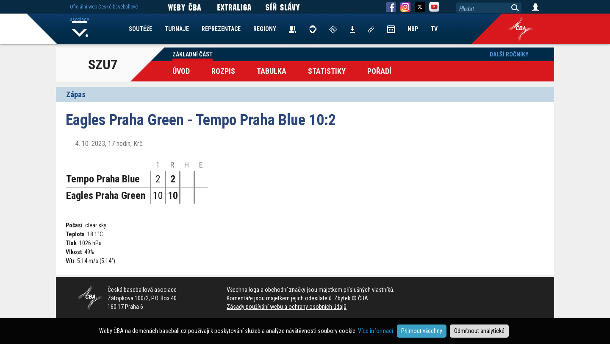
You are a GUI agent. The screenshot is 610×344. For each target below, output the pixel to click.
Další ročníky (509, 54)
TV (434, 28)
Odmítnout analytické (479, 330)
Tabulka (271, 71)
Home (80, 28)
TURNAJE (177, 28)
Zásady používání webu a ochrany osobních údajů (287, 306)
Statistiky (327, 71)
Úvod (181, 71)
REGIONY (264, 28)
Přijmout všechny (421, 330)
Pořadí (379, 71)
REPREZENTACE (221, 28)
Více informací (375, 330)
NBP (413, 28)
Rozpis (223, 71)
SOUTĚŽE (140, 28)
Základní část (192, 54)
